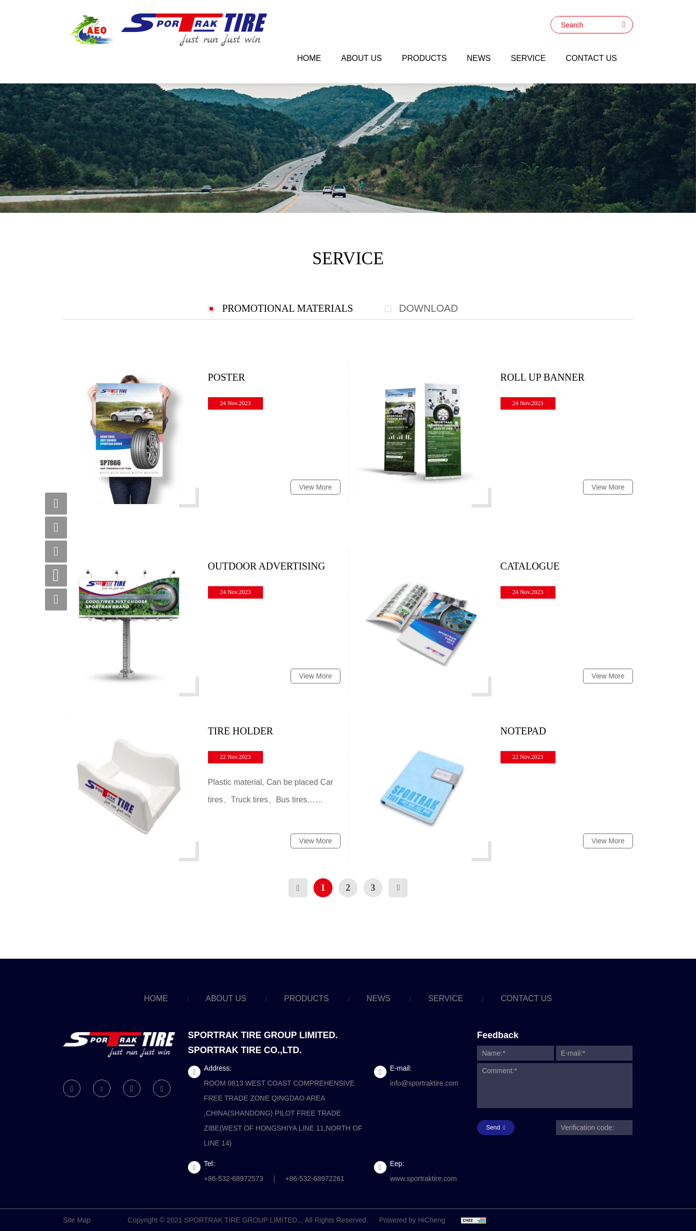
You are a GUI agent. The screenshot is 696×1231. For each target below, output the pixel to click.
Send (493, 1127)
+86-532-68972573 (234, 1179)
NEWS (479, 58)
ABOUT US (361, 58)
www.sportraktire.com (423, 1179)
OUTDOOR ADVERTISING (267, 622)
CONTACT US (591, 58)
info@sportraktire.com (424, 1083)
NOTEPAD (523, 787)
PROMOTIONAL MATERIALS (287, 308)
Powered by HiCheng (412, 1220)
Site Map (76, 1220)
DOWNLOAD (428, 308)
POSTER (226, 380)
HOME (309, 58)
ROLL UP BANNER (542, 380)
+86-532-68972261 (314, 1179)
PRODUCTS (424, 58)
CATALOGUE (530, 622)
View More (315, 490)
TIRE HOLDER (241, 787)
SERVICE (528, 58)
